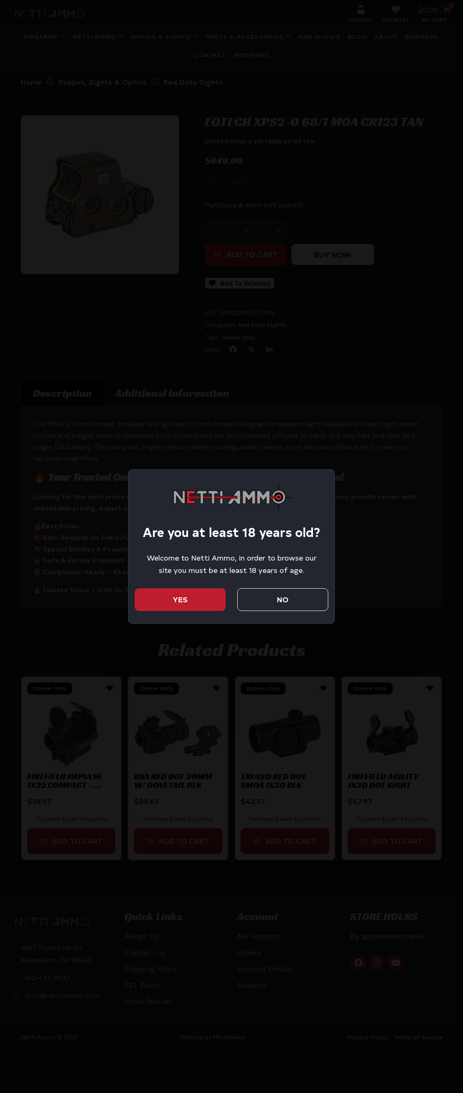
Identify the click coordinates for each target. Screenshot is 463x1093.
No (283, 599)
